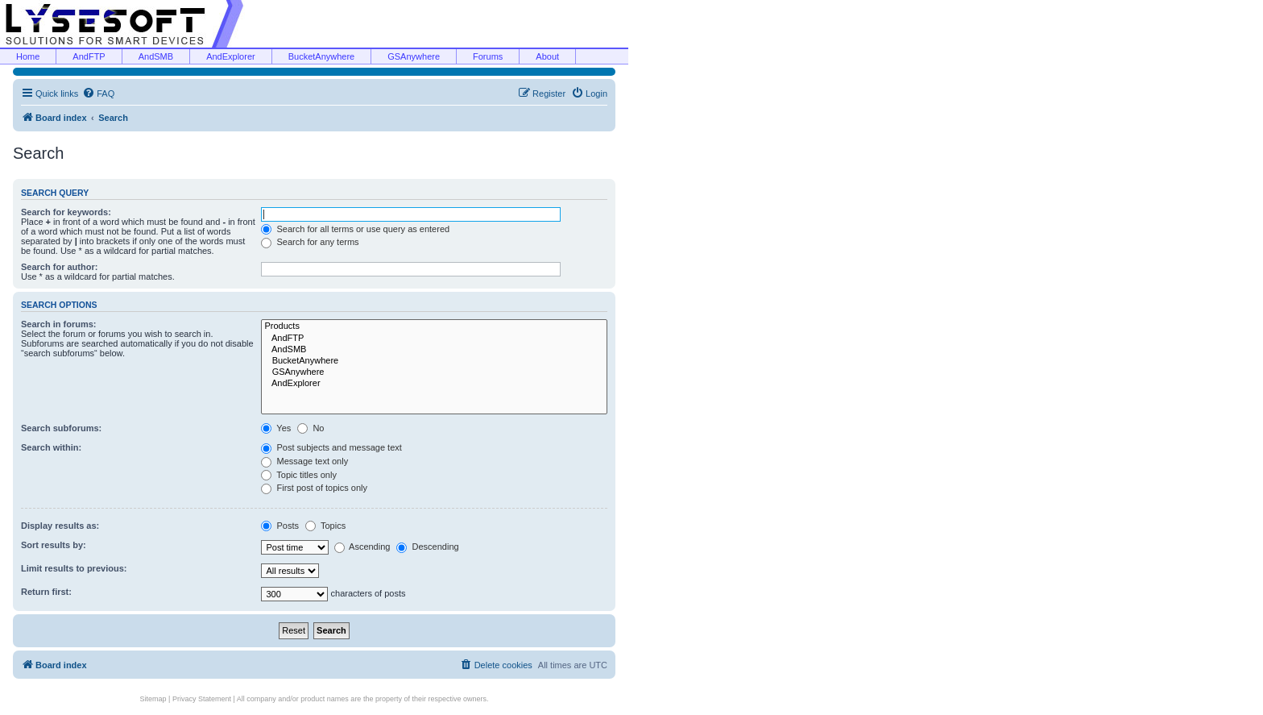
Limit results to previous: (73, 568)
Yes (276, 428)
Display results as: (60, 525)
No (310, 428)
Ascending (362, 546)
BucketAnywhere (321, 56)
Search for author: (59, 267)
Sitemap (153, 699)
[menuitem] (98, 93)
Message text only (304, 461)
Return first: (46, 592)
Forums (488, 56)
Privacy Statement (201, 699)
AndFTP (88, 56)
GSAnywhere (413, 56)
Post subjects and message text (331, 447)
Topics (325, 525)
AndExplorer (230, 56)
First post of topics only (314, 488)
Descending (427, 546)
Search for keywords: (66, 212)
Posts (280, 525)
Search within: (51, 447)
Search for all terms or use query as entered (355, 229)
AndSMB (156, 56)
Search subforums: (61, 428)
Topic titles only (298, 475)
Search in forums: (59, 324)
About (547, 56)
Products (434, 326)
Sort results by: (53, 545)
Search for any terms (309, 242)
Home (27, 56)
